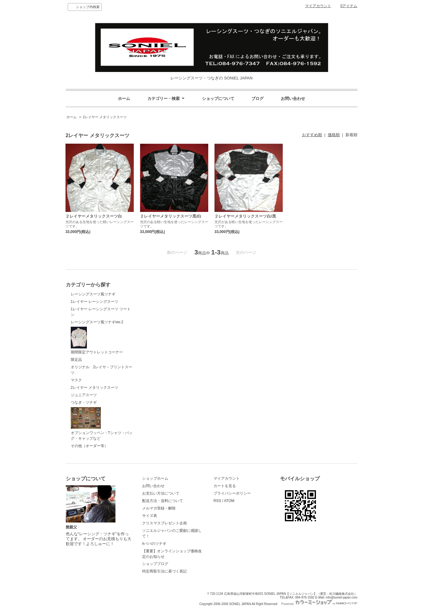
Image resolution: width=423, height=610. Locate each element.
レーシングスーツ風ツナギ (95, 294)
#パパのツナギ (154, 543)
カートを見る (225, 486)
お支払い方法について (160, 493)
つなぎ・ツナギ (84, 402)
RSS (217, 501)
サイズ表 (149, 516)
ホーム (124, 98)
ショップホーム (155, 478)
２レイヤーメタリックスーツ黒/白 (171, 216)
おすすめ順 (312, 134)
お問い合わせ (293, 98)
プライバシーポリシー (232, 493)
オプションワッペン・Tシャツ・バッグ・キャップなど (102, 424)
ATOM (229, 501)
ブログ (257, 98)
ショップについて (218, 98)
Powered (319, 604)
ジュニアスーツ (84, 395)
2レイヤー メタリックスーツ (105, 117)
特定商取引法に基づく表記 (164, 571)
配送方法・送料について (162, 501)
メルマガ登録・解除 (159, 508)
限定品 (76, 359)
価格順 (334, 134)
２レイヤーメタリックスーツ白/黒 (245, 216)
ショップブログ (155, 564)
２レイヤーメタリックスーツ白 (93, 216)
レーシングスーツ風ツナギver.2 (97, 322)
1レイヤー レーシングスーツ (96, 301)
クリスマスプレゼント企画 (164, 523)
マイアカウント (318, 6)
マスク (76, 380)
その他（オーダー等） (89, 446)
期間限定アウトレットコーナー (97, 341)
